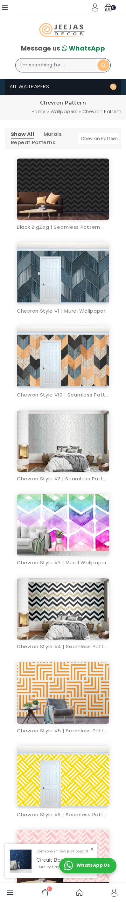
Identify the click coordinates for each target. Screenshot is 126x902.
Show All (22, 134)
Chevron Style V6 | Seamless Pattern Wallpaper (63, 814)
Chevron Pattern (101, 111)
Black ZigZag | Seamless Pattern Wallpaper (63, 227)
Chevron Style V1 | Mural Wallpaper (61, 311)
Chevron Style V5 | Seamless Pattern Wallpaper (63, 730)
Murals (53, 134)
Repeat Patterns (33, 142)
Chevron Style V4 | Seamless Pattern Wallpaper (63, 646)
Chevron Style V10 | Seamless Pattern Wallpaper (63, 394)
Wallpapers (64, 111)
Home (39, 111)
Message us (63, 48)
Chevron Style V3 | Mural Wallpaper (62, 562)
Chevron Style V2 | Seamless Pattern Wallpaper (63, 478)
